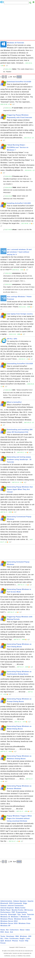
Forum (3, 943)
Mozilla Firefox (17, 910)
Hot (7, 930)
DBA (17, 936)
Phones (15, 941)
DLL (2, 938)
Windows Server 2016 (9, 923)
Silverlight (12, 914)
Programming (21, 912)
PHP (13, 912)
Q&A (2, 941)
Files (6, 938)
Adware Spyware (20, 901)
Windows (23, 936)
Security (3, 914)
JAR (29, 936)
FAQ (26, 941)
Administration (6, 901)
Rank (19, 77)
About (22, 930)
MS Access (28, 910)
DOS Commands (15, 903)
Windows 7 (15, 916)
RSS (2, 932)
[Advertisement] (17, 22)
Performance (5, 912)
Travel (21, 941)
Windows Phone (6, 919)
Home (2, 930)
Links (28, 938)
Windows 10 (5, 916)
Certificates (14, 938)
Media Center (20, 908)
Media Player (5, 910)
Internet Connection (16, 905)
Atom (7, 932)
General (3, 905)
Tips (19, 914)
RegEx (22, 938)
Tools (24, 914)
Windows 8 (25, 916)
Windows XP (5, 925)
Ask (11, 932)
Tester (2, 936)
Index (27, 930)
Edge (25, 903)
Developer (10, 936)
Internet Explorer (7, 908)
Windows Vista (24, 923)
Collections (14, 930)
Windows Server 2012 (9, 921)
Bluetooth (4, 903)
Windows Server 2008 (22, 919)
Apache (31, 901)
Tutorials (30, 914)
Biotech (8, 941)
